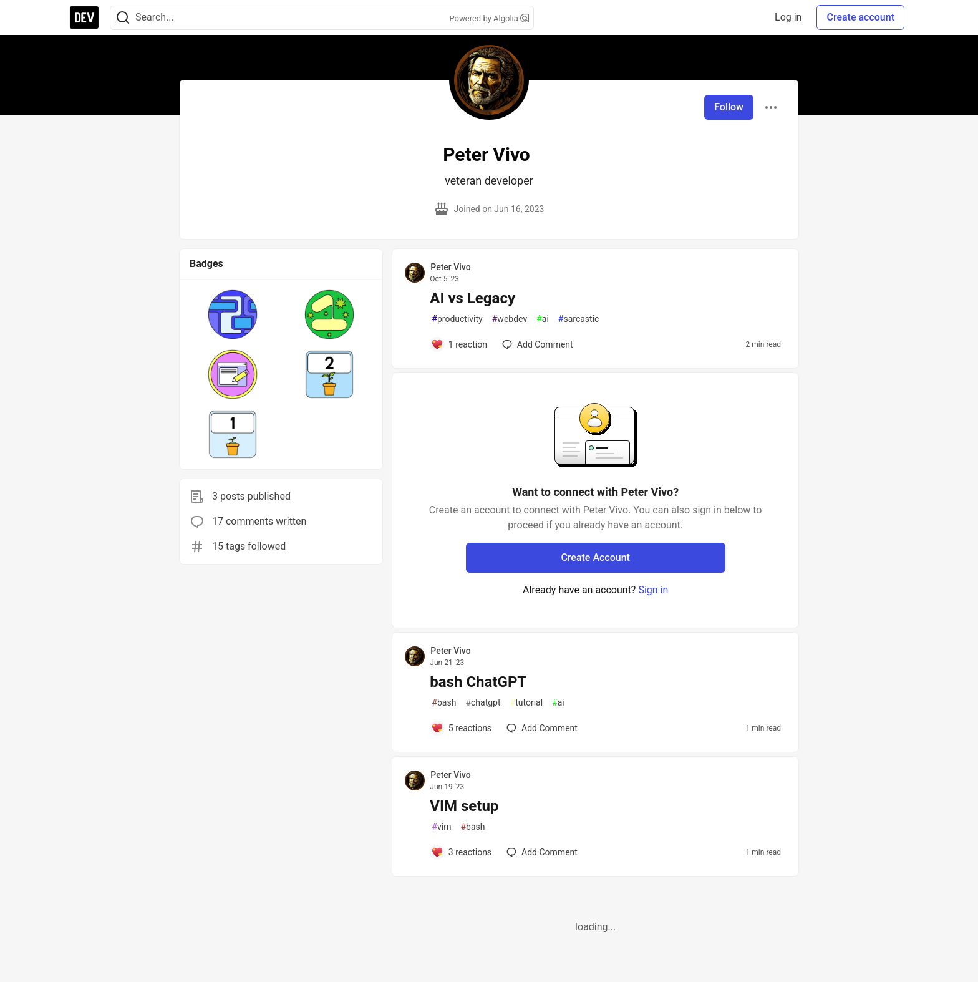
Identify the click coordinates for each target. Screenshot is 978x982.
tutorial (526, 702)
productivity (457, 319)
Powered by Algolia (489, 18)
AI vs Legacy (472, 298)
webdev (509, 319)
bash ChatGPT (478, 682)
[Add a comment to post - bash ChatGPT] (461, 728)
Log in (788, 17)
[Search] (122, 17)
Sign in (653, 590)
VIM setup (464, 806)
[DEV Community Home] (84, 17)
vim (441, 827)
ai (542, 319)
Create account (860, 17)
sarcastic (578, 319)
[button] (233, 314)
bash (444, 702)
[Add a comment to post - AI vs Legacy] (459, 344)
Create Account (595, 557)
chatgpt (482, 702)
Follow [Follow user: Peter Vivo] (728, 107)
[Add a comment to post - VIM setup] (461, 852)
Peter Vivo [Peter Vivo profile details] (450, 267)
